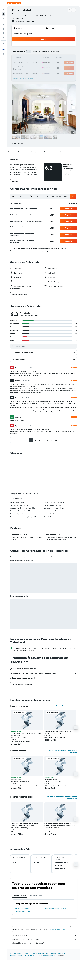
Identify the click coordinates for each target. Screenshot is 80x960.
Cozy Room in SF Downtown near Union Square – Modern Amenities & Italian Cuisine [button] (59, 825)
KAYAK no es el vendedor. (44, 935)
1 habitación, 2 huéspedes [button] (22, 34)
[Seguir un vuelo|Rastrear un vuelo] (3, 29)
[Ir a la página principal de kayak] (14, 3)
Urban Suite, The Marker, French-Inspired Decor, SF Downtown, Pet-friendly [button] (25, 825)
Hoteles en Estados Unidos (58, 953)
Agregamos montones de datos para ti (44, 939)
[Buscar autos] (3, 18)
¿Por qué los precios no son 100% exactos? (44, 943)
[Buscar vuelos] (3, 10)
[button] (3, 3)
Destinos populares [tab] (35, 895)
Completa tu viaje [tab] (20, 895)
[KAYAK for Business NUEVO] (3, 37)
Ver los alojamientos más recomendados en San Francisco (62, 798)
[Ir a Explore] (3, 24)
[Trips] (3, 43)
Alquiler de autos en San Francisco (55, 908)
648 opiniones (29, 21)
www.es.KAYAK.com (15, 953)
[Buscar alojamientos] (3, 14)
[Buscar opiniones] (45, 346)
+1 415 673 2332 (17, 18)
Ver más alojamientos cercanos (66, 706)
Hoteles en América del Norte (39, 953)
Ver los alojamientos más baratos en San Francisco (63, 751)
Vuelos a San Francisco (22, 908)
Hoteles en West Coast (31, 955)
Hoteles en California (16, 955)
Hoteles (26, 953)
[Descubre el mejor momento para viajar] (3, 33)
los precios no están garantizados (57, 929)
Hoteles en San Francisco (23, 911)
